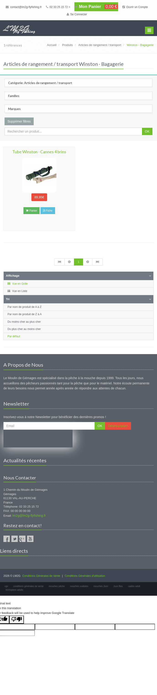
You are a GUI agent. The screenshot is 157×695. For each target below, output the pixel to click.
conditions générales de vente (28, 586)
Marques (14, 109)
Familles (13, 96)
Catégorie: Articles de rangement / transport (40, 83)
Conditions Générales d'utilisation (85, 575)
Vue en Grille (17, 283)
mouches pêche (57, 586)
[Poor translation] (16, 620)
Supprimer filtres (19, 121)
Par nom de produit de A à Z (24, 307)
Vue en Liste (17, 291)
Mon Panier (96, 6)
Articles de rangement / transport (99, 45)
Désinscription (118, 426)
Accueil (51, 45)
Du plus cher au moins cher (24, 329)
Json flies (118, 586)
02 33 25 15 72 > (58, 7)
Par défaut (14, 336)
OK (147, 131)
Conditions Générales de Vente (41, 575)
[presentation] (38, 438)
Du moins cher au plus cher (24, 321)
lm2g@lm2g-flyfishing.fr (29, 515)
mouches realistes (79, 586)
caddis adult (134, 586)
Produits (67, 45)
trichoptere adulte (14, 590)
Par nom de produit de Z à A (25, 314)
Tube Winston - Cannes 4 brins (39, 151)
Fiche (48, 210)
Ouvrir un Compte (135, 7)
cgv (6, 586)
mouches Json (101, 586)
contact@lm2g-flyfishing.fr (24, 7)
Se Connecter (77, 14)
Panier (31, 210)
